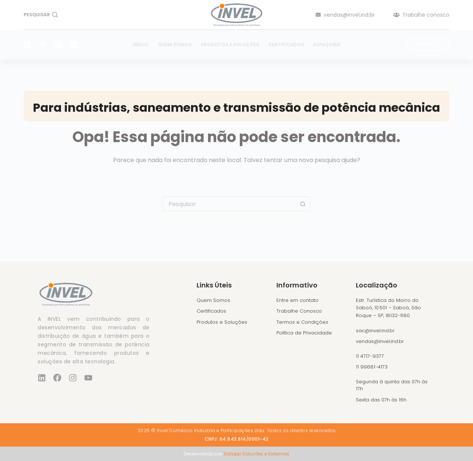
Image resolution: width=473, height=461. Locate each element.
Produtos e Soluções (230, 44)
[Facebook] (42, 44)
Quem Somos (175, 44)
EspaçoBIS (327, 44)
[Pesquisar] (41, 14)
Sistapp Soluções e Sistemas (256, 454)
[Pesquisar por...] (229, 203)
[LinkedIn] (27, 44)
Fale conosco (428, 44)
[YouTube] (73, 44)
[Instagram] (58, 44)
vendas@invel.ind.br (345, 14)
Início (141, 44)
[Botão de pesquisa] (303, 203)
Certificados (286, 44)
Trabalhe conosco (421, 14)
